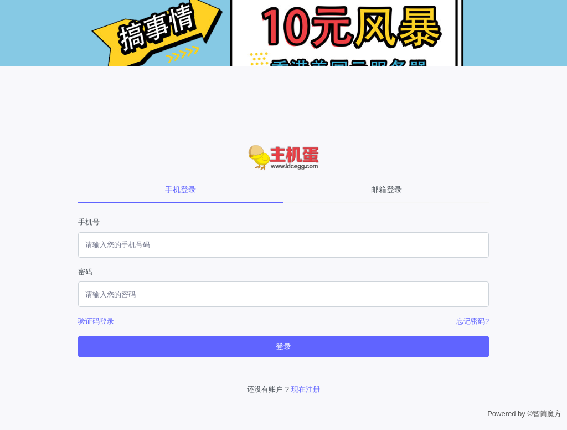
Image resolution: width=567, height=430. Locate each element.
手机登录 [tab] (180, 189)
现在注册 (305, 389)
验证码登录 (96, 321)
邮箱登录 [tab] (386, 189)
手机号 (89, 222)
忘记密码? (472, 321)
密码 (85, 272)
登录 (283, 346)
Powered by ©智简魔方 (524, 413)
